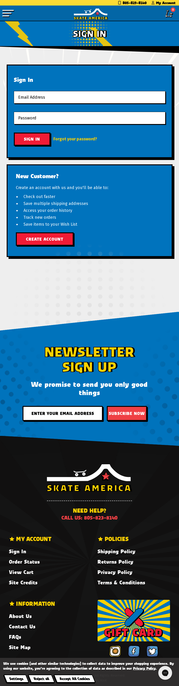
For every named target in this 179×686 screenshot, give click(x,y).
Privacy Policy (115, 572)
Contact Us (22, 626)
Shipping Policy (117, 551)
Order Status (24, 561)
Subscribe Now (127, 413)
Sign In (17, 551)
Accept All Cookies (74, 678)
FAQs (15, 636)
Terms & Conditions (121, 582)
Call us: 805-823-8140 (89, 517)
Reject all (41, 678)
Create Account (44, 239)
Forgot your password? (75, 139)
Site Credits (23, 582)
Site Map (20, 647)
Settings (16, 678)
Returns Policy (115, 561)
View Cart (21, 572)
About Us (20, 616)
